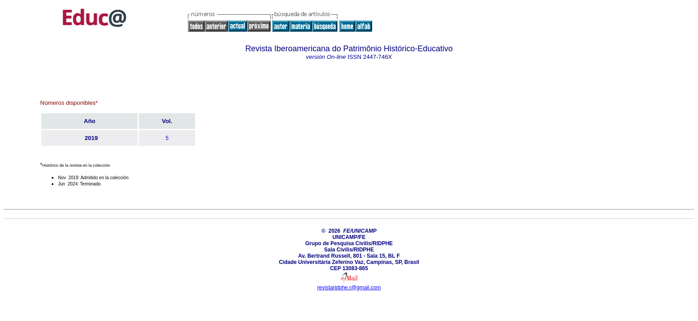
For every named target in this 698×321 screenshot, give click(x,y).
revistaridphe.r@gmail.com (349, 287)
